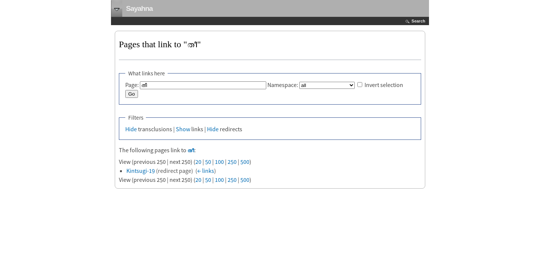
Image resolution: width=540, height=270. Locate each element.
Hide (131, 129)
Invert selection (383, 84)
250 (232, 161)
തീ (191, 150)
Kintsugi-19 (140, 170)
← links (205, 170)
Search (418, 21)
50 (208, 161)
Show (183, 129)
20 (198, 161)
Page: (132, 84)
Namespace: (282, 84)
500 (244, 161)
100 (219, 161)
